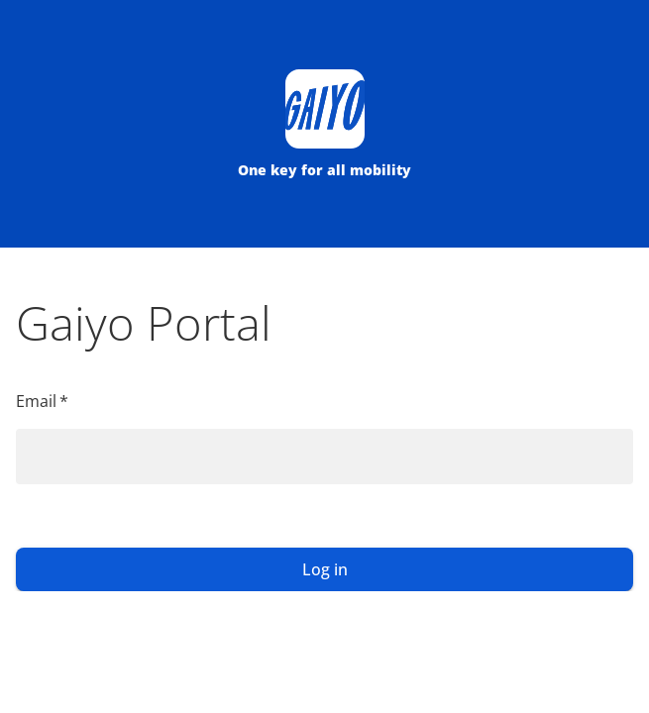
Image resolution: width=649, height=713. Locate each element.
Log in (325, 569)
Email (42, 401)
